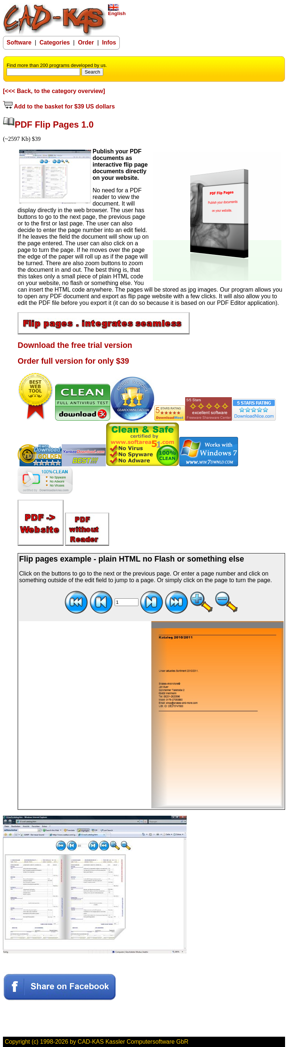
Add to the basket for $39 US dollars (59, 106)
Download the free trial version (75, 345)
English (117, 11)
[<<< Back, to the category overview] (54, 91)
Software (19, 42)
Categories (55, 42)
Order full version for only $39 (73, 361)
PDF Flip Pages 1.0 (54, 124)
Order (86, 42)
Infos (109, 42)
